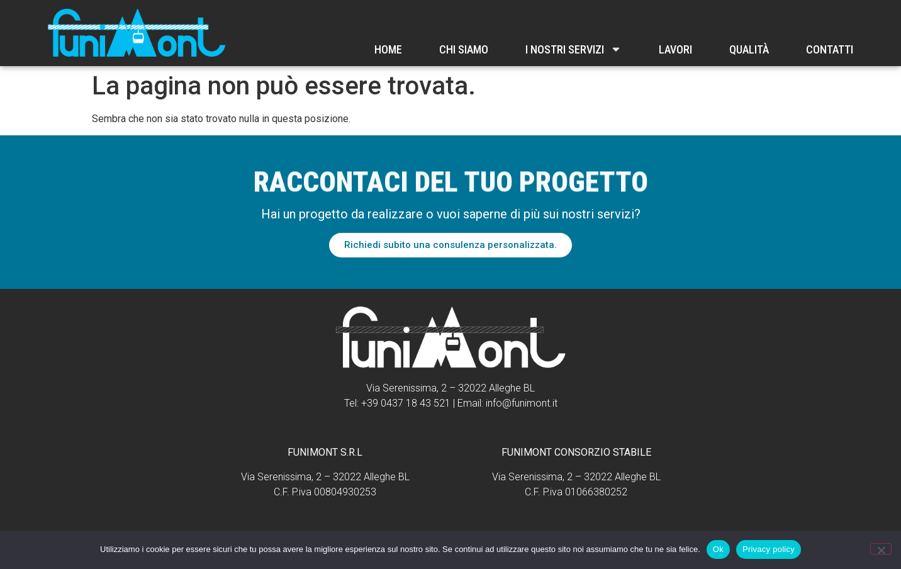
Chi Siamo (463, 49)
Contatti (829, 49)
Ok (718, 549)
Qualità (749, 49)
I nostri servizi (573, 49)
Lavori (675, 49)
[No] (881, 549)
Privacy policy (768, 549)
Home (388, 49)
